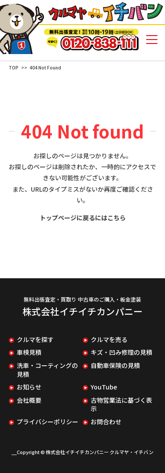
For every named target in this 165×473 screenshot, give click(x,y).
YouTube (104, 387)
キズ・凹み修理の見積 (121, 352)
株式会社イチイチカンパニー (82, 311)
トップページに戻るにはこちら (83, 217)
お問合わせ (106, 422)
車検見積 (29, 352)
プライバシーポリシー (47, 422)
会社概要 (29, 400)
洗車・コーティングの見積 (47, 369)
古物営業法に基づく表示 (121, 404)
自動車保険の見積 (115, 365)
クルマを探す (35, 339)
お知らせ (29, 387)
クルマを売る (109, 339)
